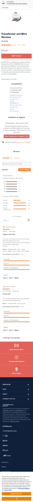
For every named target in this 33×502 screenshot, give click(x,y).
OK (16, 498)
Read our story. (15, 421)
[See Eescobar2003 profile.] (7, 291)
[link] (5, 158)
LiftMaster (6, 410)
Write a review (25, 170)
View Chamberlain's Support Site (16, 136)
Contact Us (4, 462)
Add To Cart (16, 56)
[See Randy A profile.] (5, 231)
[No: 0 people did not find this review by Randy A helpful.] (10, 278)
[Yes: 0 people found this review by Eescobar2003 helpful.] (5, 330)
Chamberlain (20, 410)
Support (3, 466)
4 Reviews (17, 158)
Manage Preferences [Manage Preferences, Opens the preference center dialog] (16, 493)
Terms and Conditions (24, 488)
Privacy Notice (5, 471)
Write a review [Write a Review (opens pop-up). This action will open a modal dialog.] (21, 45)
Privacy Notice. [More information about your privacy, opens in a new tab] (8, 490)
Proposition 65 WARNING (23, 142)
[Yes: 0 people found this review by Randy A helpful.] (5, 278)
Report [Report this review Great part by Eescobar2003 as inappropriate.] (16, 330)
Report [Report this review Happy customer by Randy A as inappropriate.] (16, 278)
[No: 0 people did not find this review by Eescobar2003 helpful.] (10, 330)
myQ (11, 410)
